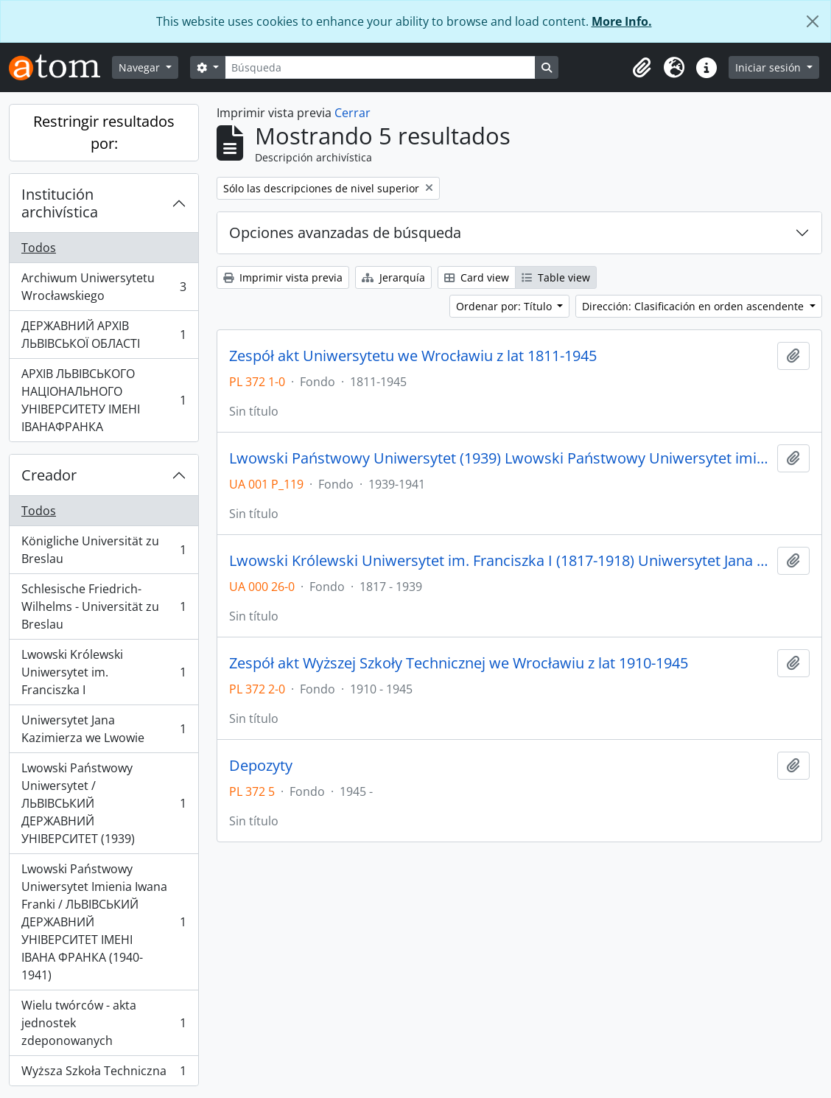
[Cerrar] (812, 21)
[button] (641, 68)
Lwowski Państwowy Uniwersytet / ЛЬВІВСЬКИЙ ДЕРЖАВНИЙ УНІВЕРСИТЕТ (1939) (103, 803)
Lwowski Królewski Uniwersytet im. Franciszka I (103, 672)
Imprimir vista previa (283, 277)
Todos (38, 247)
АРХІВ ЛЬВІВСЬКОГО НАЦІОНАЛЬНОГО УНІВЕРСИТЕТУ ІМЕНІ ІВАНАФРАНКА (103, 400)
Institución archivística (59, 203)
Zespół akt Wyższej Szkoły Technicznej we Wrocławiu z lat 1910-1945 (458, 663)
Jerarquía (393, 277)
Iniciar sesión (769, 67)
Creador (49, 475)
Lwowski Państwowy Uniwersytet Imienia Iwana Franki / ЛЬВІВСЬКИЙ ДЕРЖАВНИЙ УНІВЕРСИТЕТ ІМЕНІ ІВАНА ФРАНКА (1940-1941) (103, 922)
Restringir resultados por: (104, 132)
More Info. (622, 21)
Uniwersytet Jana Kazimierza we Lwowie (103, 729)
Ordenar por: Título (505, 306)
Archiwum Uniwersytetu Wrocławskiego (103, 287)
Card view (476, 277)
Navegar (141, 67)
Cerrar (352, 113)
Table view (556, 277)
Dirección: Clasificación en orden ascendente (694, 306)
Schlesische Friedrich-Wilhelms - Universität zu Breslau (103, 606)
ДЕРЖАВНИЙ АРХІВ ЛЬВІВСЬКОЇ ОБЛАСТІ (103, 335)
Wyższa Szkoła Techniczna (103, 1073)
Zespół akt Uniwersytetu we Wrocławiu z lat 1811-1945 (413, 356)
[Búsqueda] (380, 67)
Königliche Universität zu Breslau (103, 550)
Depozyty (260, 765)
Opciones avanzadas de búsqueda (345, 232)
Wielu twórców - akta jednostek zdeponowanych (103, 1023)
